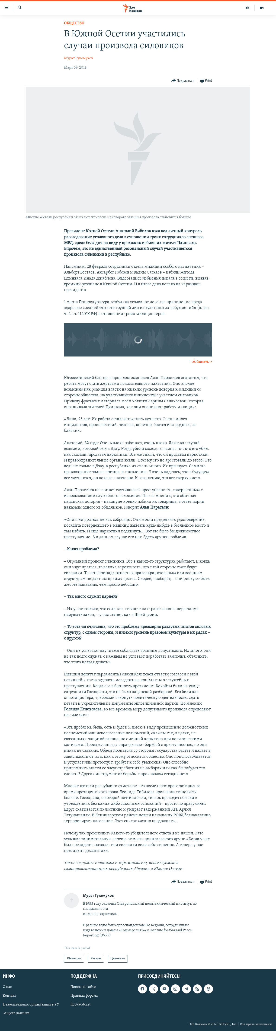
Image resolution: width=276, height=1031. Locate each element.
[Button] (182, 81)
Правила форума (84, 996)
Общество (74, 23)
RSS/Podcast (80, 1005)
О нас (7, 987)
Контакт (9, 996)
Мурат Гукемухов (78, 58)
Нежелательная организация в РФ (31, 1005)
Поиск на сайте (83, 987)
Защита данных (16, 1013)
